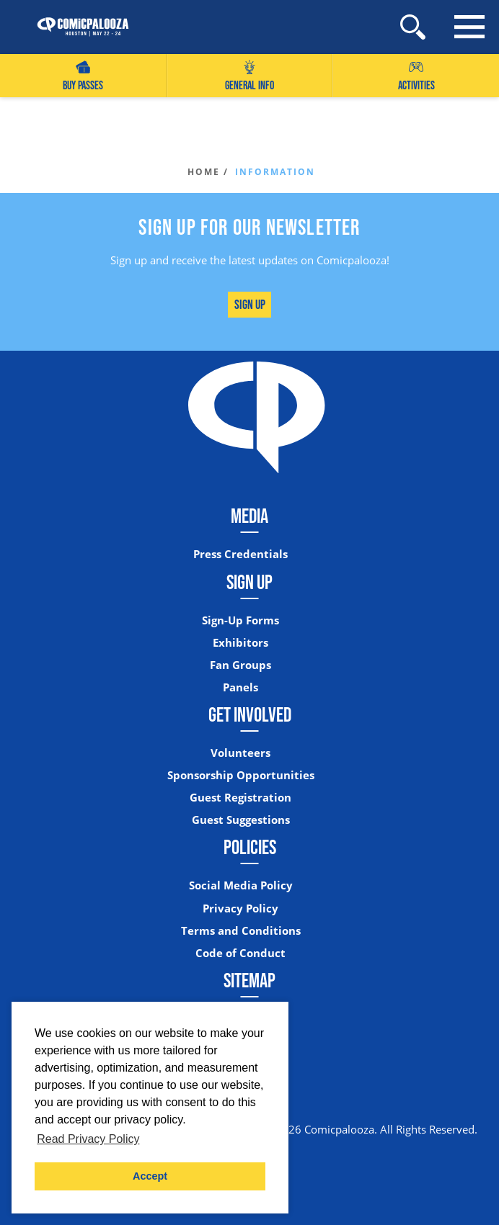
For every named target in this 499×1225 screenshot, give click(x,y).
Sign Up (249, 304)
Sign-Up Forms (240, 620)
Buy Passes (83, 76)
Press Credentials (240, 554)
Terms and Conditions (241, 930)
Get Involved (249, 714)
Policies (250, 847)
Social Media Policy (241, 885)
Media (249, 516)
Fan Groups (240, 665)
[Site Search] (413, 27)
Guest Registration (240, 797)
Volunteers (240, 753)
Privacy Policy (240, 908)
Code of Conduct (240, 953)
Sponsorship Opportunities (240, 775)
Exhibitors (240, 642)
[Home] (75, 27)
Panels (240, 687)
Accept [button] (150, 1176)
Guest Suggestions (241, 820)
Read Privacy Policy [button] (88, 1139)
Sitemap (249, 980)
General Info (249, 76)
